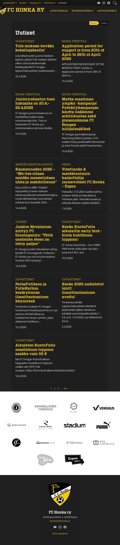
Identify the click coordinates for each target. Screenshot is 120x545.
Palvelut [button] (35, 2)
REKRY (66, 164)
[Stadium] (74, 425)
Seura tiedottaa (74, 41)
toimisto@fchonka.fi (60, 520)
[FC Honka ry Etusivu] (22, 10)
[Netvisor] (74, 442)
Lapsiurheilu (59, 11)
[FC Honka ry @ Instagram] (103, 2)
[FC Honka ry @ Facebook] (108, 2)
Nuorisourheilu (82, 11)
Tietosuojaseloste (60, 533)
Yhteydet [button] (49, 2)
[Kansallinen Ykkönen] (45, 407)
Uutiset (62, 2)
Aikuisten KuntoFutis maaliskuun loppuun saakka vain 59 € (35, 350)
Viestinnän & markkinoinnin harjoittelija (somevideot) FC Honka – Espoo (83, 178)
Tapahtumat (24, 41)
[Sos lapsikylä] (103, 442)
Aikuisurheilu (107, 11)
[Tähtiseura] (74, 407)
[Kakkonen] (16, 407)
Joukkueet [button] (9, 2)
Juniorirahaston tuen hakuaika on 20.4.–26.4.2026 (35, 104)
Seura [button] (22, 2)
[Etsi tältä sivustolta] (115, 2)
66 (65, 388)
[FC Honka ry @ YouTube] (98, 2)
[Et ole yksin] (45, 460)
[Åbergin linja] (45, 442)
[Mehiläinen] (16, 425)
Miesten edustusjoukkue (34, 164)
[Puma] (103, 425)
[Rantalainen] (45, 425)
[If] (16, 442)
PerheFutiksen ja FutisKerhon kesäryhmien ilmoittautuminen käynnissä (31, 293)
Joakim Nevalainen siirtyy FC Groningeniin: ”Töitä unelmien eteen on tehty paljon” (34, 235)
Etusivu (94, 23)
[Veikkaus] (103, 407)
